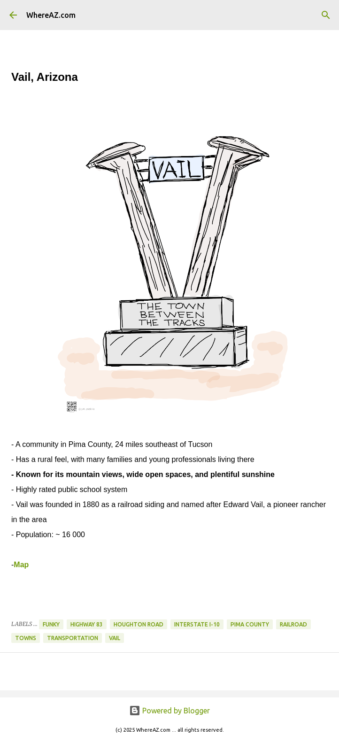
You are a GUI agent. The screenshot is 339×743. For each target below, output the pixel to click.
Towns (25, 638)
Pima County (250, 624)
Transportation (72, 638)
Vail (114, 638)
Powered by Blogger (169, 710)
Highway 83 (86, 624)
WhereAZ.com (51, 15)
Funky (51, 624)
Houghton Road (138, 624)
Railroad (293, 624)
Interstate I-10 (197, 624)
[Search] (325, 15)
